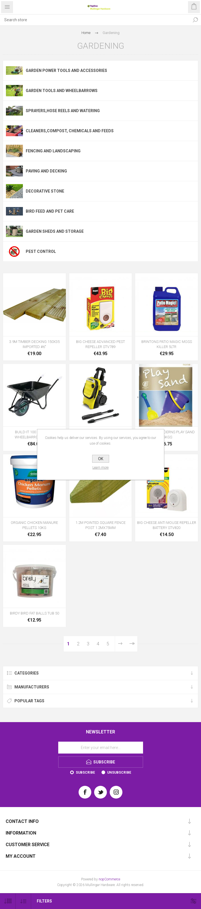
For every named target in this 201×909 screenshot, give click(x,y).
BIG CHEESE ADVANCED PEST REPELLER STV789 (100, 344)
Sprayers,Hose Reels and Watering (63, 110)
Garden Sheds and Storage (55, 231)
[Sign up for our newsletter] (100, 748)
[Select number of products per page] (8, 901)
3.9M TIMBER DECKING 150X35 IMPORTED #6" (34, 344)
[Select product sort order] (23, 901)
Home (85, 33)
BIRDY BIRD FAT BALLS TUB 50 (34, 613)
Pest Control (41, 251)
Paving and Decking (46, 171)
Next (120, 644)
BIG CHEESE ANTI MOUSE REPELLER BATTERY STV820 (166, 525)
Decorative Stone (45, 191)
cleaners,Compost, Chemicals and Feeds (70, 131)
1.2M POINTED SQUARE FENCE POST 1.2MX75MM (100, 525)
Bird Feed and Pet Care (50, 211)
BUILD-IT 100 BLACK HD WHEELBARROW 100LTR (34, 434)
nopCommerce (109, 879)
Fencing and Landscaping (53, 151)
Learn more (100, 468)
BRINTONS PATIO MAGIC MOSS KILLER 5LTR (166, 344)
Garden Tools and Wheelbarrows (62, 90)
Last (131, 644)
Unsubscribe (119, 772)
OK (100, 458)
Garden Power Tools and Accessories (66, 70)
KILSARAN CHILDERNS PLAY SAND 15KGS (166, 434)
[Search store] (95, 19)
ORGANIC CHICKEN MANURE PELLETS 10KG (34, 525)
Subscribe (85, 772)
